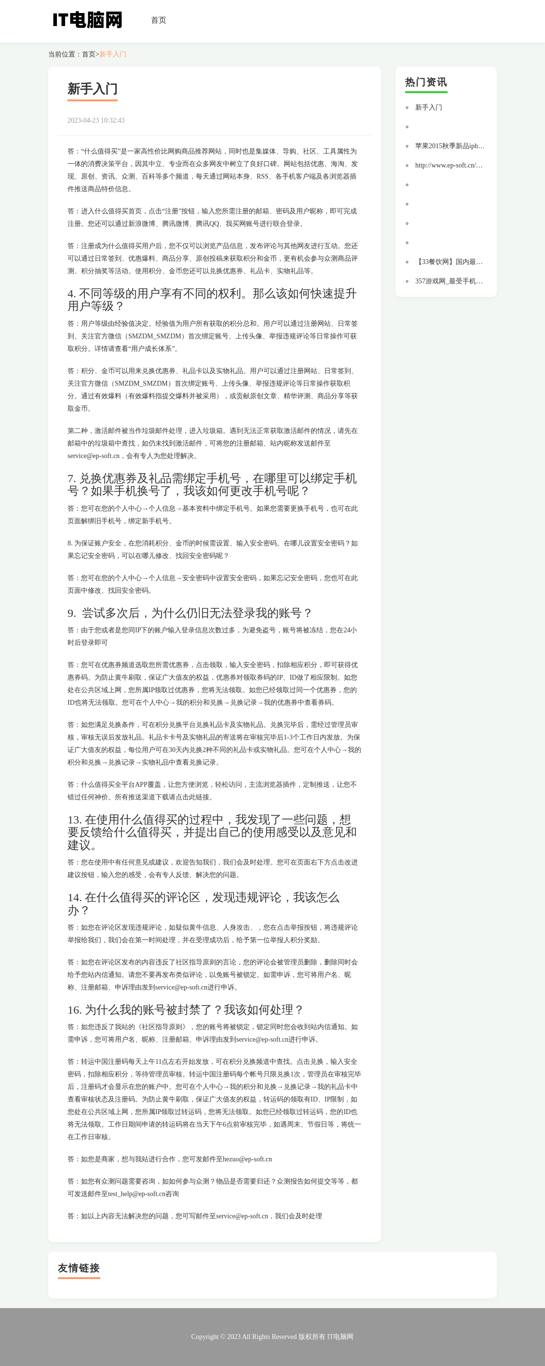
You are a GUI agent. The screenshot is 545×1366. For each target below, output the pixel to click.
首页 (158, 20)
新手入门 (112, 54)
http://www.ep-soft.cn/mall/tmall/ (460, 165)
